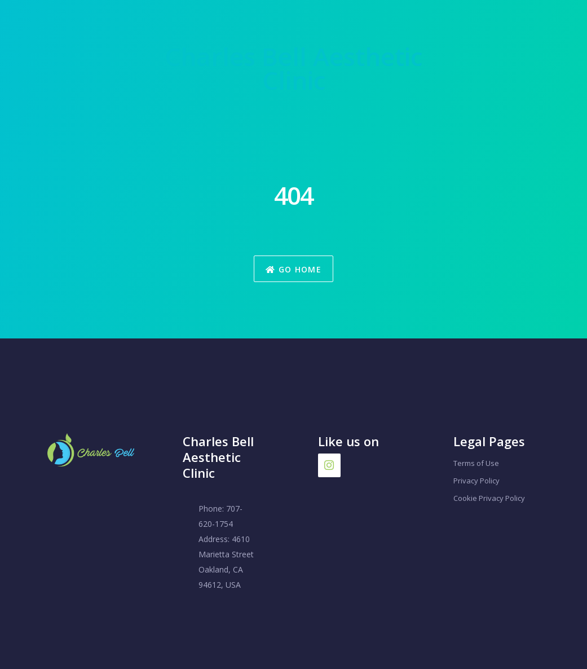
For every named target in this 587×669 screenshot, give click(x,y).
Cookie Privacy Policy (489, 498)
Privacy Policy (476, 481)
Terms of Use (476, 463)
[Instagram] (329, 465)
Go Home (293, 269)
